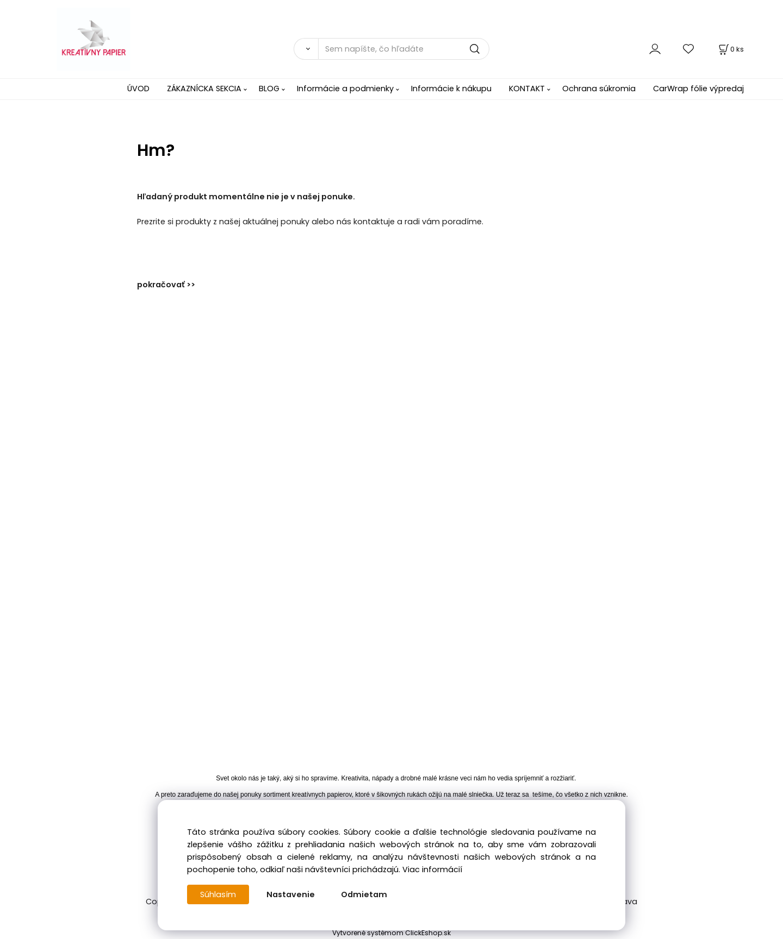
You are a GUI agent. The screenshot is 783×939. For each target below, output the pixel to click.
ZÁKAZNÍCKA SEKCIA (204, 88)
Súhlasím (218, 894)
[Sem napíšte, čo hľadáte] (403, 49)
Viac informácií (432, 869)
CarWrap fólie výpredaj (698, 88)
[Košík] (730, 49)
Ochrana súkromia (599, 88)
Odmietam (364, 894)
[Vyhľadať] (306, 49)
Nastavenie (290, 894)
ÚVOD (138, 88)
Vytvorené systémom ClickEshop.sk (391, 932)
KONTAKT (527, 88)
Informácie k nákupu (451, 88)
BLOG (269, 88)
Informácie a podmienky (345, 88)
